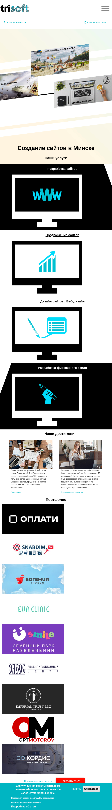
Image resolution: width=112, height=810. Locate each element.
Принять (76, 788)
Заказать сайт (70, 781)
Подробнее (16, 492)
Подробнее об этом (23, 806)
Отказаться (91, 788)
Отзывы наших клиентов (72, 492)
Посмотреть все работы (38, 781)
